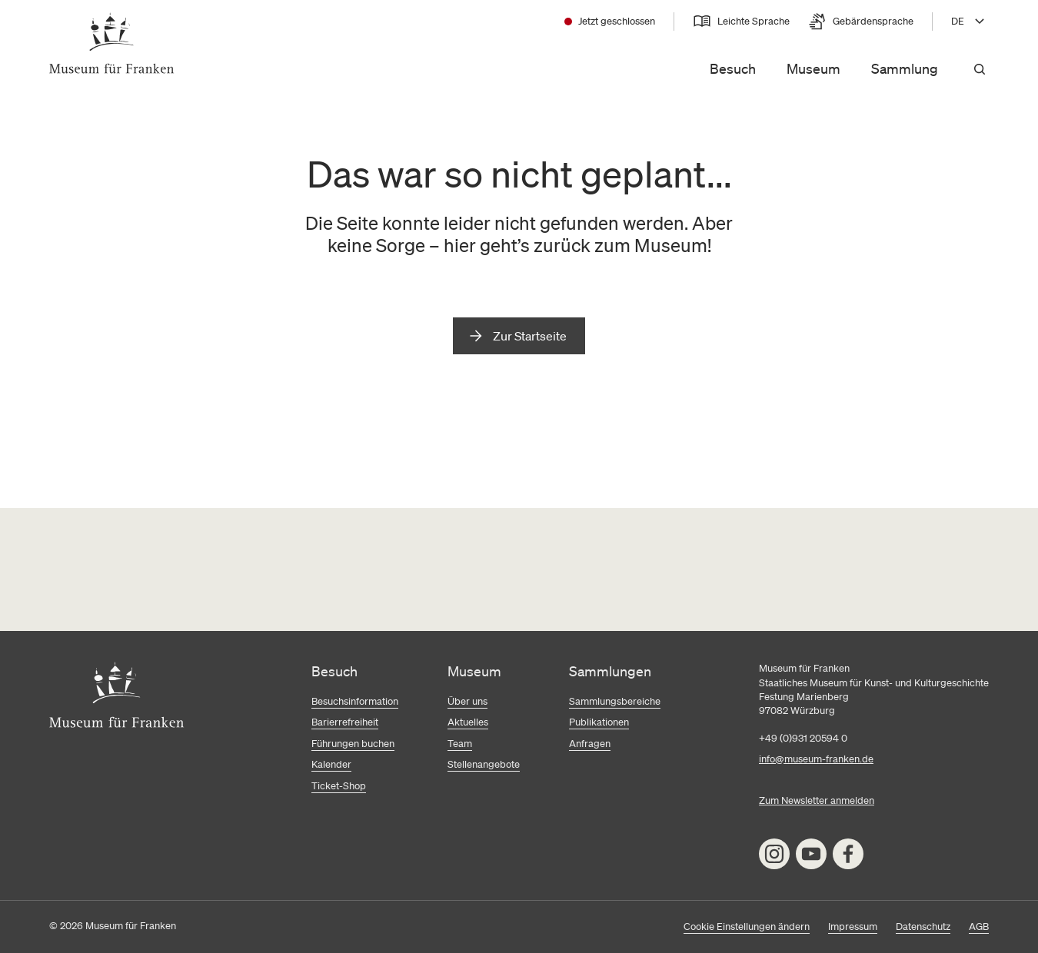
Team (459, 743)
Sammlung (904, 68)
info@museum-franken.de (816, 758)
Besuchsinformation (354, 701)
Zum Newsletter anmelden (816, 800)
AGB (979, 926)
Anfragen (589, 743)
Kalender (331, 764)
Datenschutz (923, 926)
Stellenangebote (483, 764)
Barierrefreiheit (344, 722)
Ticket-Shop (338, 785)
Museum (813, 68)
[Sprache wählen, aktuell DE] (970, 21)
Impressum (852, 926)
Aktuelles (467, 722)
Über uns (467, 701)
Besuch (733, 68)
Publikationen (599, 722)
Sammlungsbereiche (614, 701)
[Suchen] (979, 69)
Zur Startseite (530, 336)
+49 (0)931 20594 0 (803, 738)
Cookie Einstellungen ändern (747, 926)
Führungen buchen (352, 743)
